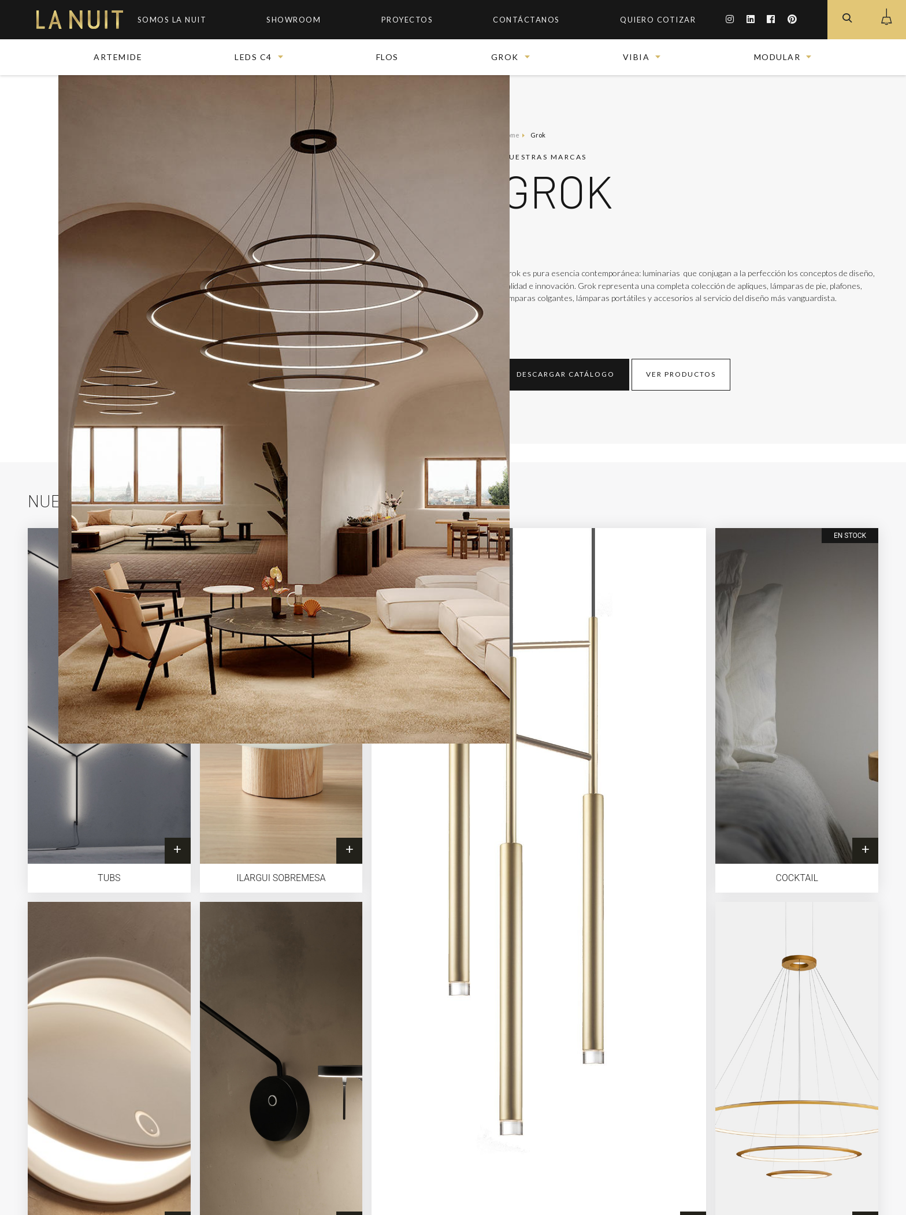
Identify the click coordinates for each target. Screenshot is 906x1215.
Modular (777, 57)
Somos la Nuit (172, 19)
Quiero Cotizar (658, 19)
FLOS (387, 57)
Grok (505, 57)
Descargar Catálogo (566, 374)
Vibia (636, 57)
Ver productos (681, 374)
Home (510, 135)
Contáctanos (526, 19)
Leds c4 (253, 57)
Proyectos (407, 19)
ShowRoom (293, 19)
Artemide (118, 57)
